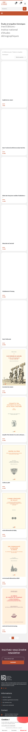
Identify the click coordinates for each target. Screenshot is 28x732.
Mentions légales (7, 697)
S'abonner (13, 662)
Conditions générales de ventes (10, 700)
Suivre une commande (8, 705)
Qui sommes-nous (7, 702)
